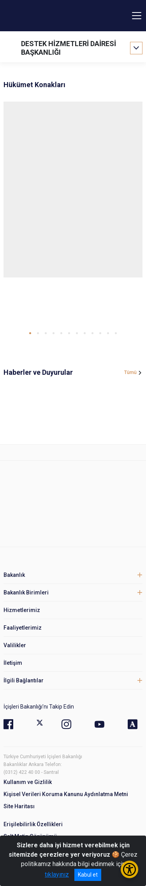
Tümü (130, 372)
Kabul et (88, 875)
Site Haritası (19, 806)
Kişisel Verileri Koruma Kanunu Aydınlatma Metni (66, 794)
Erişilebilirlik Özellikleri (33, 824)
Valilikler (15, 645)
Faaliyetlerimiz (23, 628)
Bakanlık (14, 575)
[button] (30, 333)
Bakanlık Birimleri (26, 592)
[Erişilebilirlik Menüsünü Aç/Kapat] (129, 869)
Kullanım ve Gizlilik (28, 782)
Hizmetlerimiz (22, 610)
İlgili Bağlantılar (24, 680)
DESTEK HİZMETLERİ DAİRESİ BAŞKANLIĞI (68, 47)
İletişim (13, 663)
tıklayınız (57, 874)
